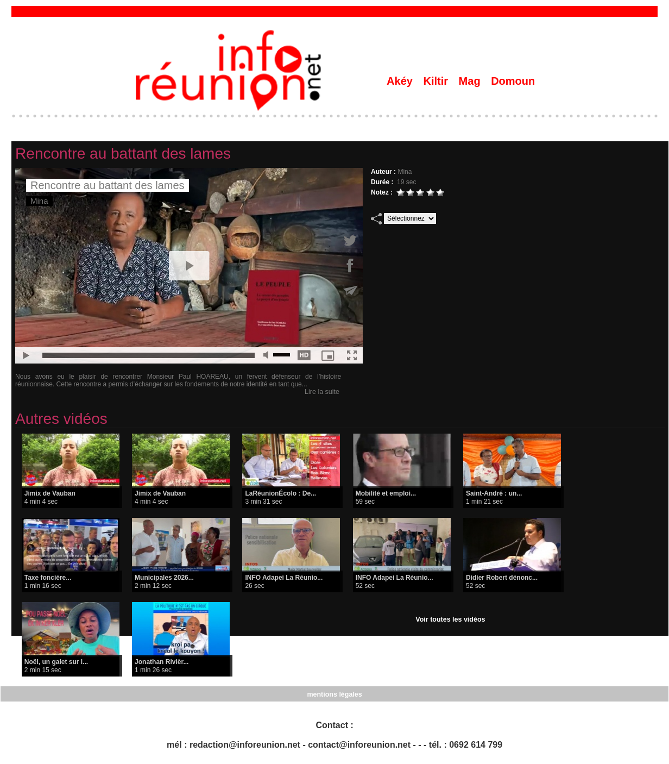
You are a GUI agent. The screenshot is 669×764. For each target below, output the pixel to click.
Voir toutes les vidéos (450, 619)
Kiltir (437, 81)
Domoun (513, 81)
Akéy (401, 81)
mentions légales (334, 694)
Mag (471, 81)
